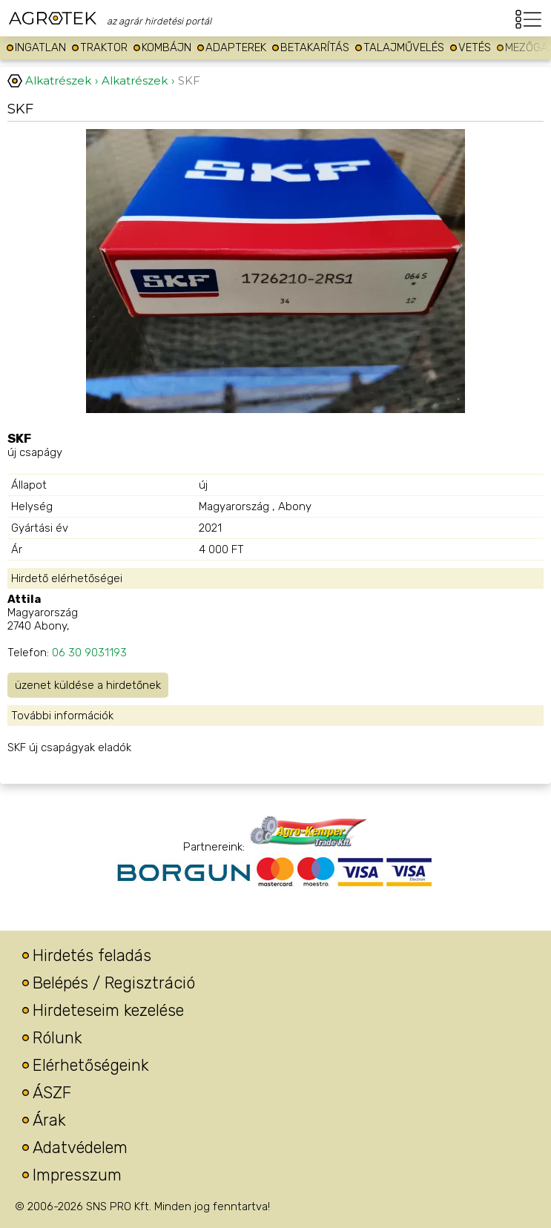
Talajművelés (403, 47)
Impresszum (77, 1175)
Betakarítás (314, 47)
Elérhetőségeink (91, 1065)
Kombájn (166, 47)
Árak (49, 1120)
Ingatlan (40, 47)
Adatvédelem (80, 1148)
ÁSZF (52, 1093)
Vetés (474, 47)
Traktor (104, 47)
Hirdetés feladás (92, 955)
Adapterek (235, 47)
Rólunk (57, 1038)
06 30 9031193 (89, 652)
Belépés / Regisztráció (114, 983)
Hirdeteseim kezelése (108, 1010)
